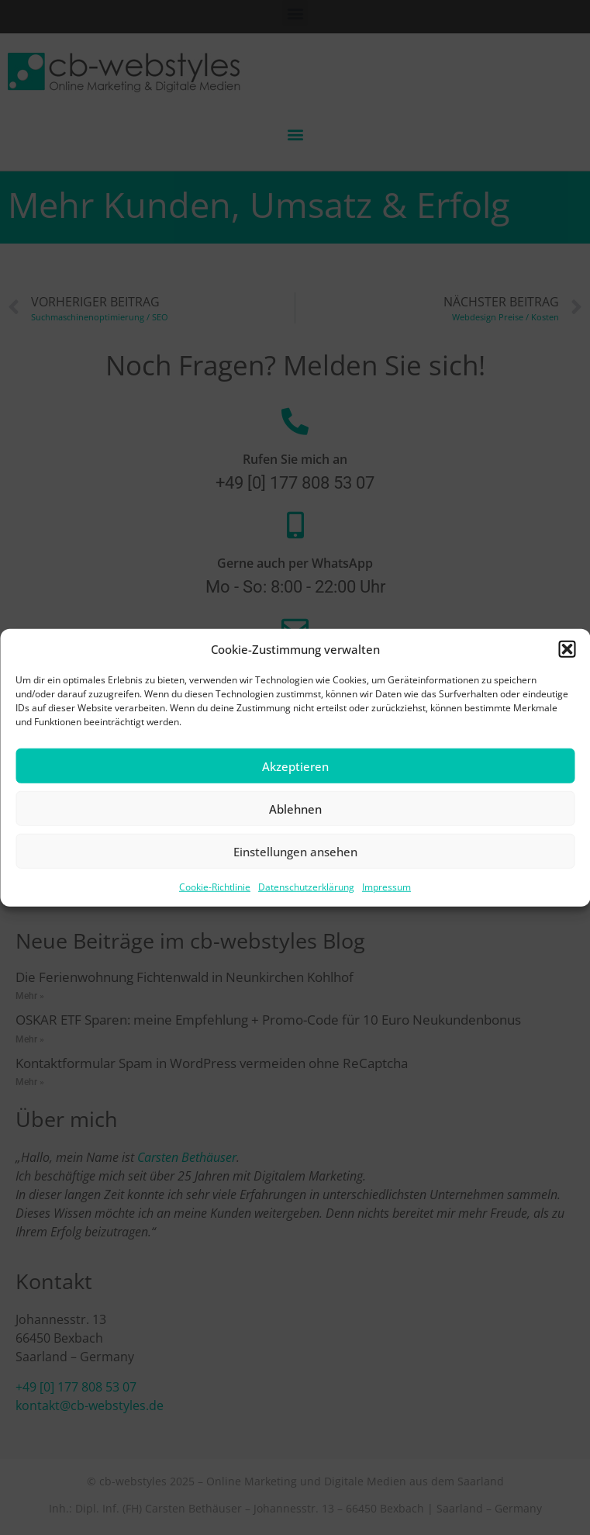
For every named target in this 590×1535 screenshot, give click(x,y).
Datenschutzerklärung (306, 887)
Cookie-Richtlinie (214, 887)
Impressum (386, 887)
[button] (566, 649)
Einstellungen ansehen (295, 851)
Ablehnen (295, 808)
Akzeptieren (295, 765)
